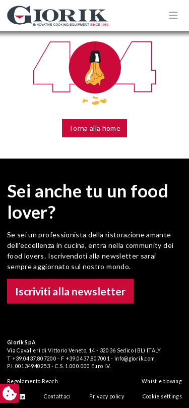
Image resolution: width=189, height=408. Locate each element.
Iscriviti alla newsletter (70, 291)
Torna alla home (94, 128)
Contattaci (57, 396)
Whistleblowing (162, 381)
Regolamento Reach (32, 381)
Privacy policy (106, 396)
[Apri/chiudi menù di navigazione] (173, 15)
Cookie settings (162, 396)
